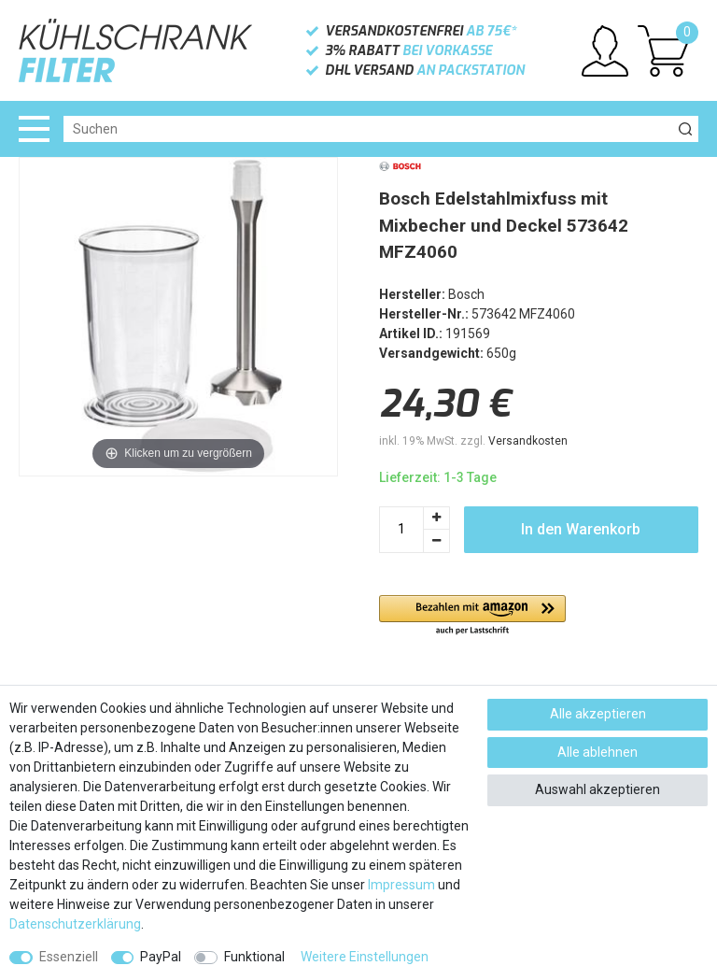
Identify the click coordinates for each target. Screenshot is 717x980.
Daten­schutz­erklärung (75, 923)
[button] (472, 616)
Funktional (254, 956)
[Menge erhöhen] (437, 518)
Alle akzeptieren (598, 713)
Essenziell (68, 956)
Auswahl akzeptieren (597, 789)
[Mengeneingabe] (401, 529)
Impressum (401, 884)
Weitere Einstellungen (365, 956)
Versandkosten (528, 440)
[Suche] (685, 129)
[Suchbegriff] (367, 129)
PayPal (160, 956)
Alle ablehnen (597, 752)
